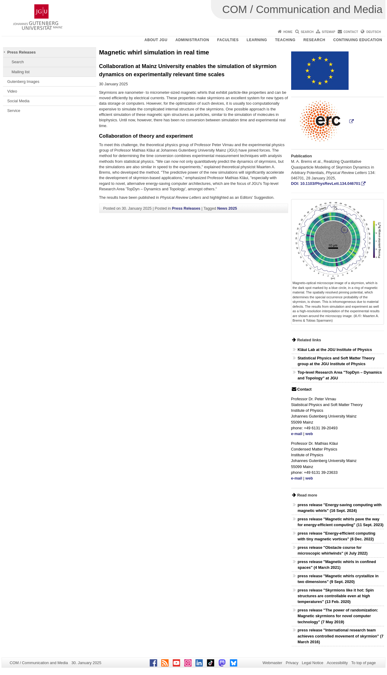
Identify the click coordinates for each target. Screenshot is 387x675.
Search (307, 32)
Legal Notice (312, 662)
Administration (192, 40)
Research (314, 40)
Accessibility (337, 662)
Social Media (18, 101)
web (309, 433)
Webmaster (272, 662)
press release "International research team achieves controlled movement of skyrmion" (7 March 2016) (340, 636)
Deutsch (373, 32)
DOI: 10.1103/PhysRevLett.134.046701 (325, 183)
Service (13, 110)
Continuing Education (357, 40)
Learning (257, 40)
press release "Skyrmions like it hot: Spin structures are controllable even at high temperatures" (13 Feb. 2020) (336, 596)
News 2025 (227, 208)
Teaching (285, 40)
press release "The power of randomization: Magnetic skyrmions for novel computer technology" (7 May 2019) (338, 616)
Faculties (228, 40)
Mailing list (20, 72)
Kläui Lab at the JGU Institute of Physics (335, 349)
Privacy (292, 662)
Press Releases (21, 52)
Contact (350, 32)
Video (12, 91)
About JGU (156, 40)
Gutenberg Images (23, 81)
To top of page (363, 662)
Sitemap (328, 32)
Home (287, 32)
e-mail (296, 433)
